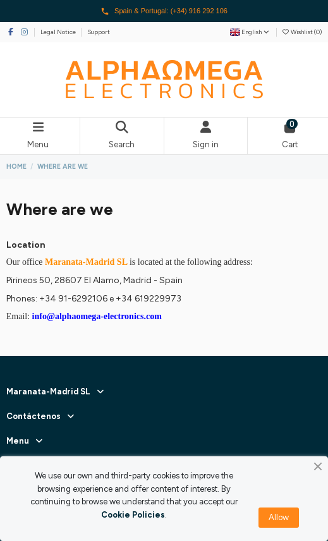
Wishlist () (302, 31)
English (250, 31)
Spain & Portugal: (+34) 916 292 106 (164, 11)
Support (98, 31)
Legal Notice (58, 31)
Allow (279, 517)
